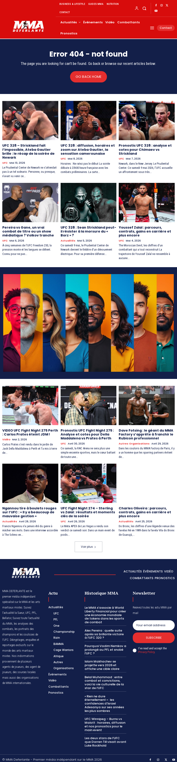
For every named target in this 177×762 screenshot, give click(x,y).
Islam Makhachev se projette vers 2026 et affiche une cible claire (102, 662)
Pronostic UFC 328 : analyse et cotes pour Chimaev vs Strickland (145, 149)
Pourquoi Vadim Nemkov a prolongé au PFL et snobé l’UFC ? (105, 647)
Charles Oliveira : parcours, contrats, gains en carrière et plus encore (145, 510)
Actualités (68, 239)
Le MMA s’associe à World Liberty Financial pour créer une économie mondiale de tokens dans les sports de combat (105, 612)
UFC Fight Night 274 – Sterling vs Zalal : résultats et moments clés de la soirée (88, 510)
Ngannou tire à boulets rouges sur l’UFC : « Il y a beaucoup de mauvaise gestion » (29, 510)
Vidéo (6, 438)
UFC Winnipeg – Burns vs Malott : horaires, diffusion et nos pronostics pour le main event (105, 721)
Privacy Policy (146, 650)
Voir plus (88, 545)
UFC (5, 162)
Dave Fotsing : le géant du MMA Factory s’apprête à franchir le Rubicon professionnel (146, 433)
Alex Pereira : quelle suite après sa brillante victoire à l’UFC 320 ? (105, 632)
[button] (144, 8)
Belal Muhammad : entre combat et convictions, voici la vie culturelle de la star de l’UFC (104, 680)
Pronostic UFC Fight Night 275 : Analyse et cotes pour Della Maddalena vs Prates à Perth (87, 433)
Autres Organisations (134, 442)
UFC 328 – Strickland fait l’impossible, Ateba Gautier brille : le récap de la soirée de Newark (28, 151)
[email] (154, 623)
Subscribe (154, 636)
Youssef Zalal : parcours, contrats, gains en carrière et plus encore (145, 230)
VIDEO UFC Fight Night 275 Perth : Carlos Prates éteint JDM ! (30, 431)
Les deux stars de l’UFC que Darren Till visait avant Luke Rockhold (105, 738)
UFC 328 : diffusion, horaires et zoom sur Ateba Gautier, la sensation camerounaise (87, 149)
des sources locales (24, 670)
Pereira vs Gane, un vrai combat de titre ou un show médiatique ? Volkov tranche (27, 230)
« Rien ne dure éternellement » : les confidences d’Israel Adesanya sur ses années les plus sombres (104, 700)
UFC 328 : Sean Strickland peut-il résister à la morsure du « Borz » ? (88, 230)
